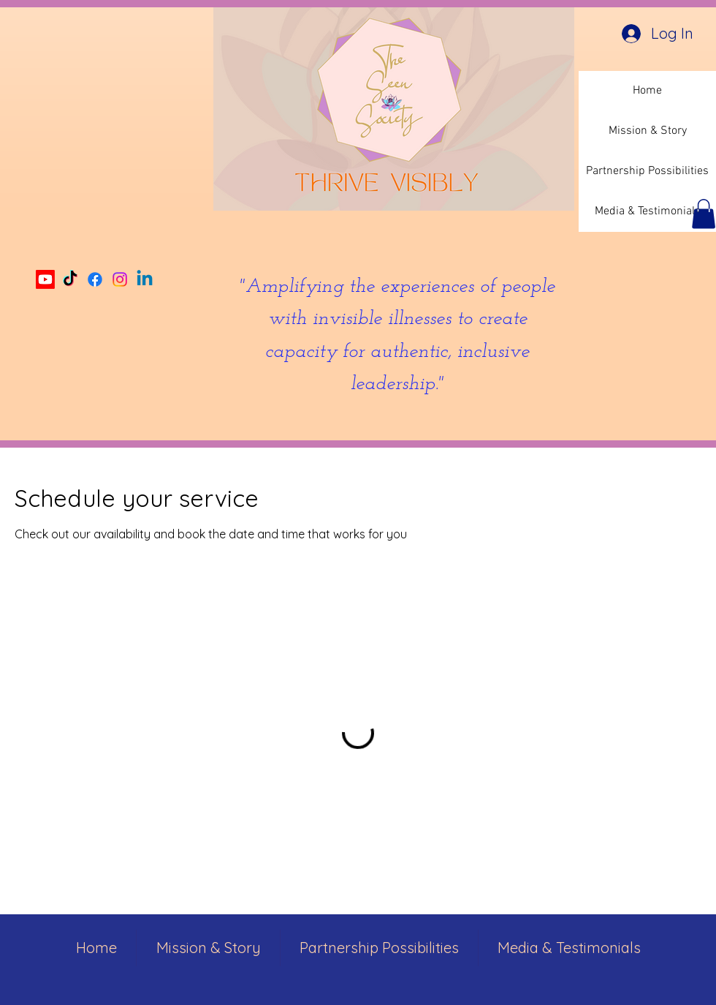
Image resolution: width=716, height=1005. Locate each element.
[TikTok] (70, 279)
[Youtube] (45, 279)
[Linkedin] (144, 279)
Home (647, 90)
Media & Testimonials (648, 211)
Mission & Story (648, 131)
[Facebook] (94, 279)
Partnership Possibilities (647, 171)
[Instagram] (119, 279)
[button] (703, 214)
